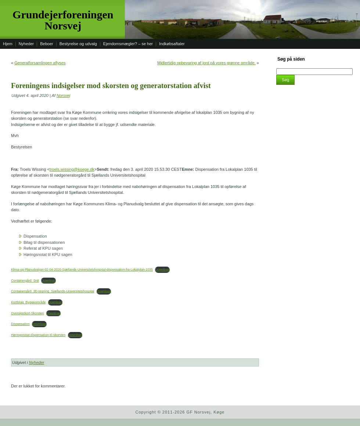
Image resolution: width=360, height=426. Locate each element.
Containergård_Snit (25, 280)
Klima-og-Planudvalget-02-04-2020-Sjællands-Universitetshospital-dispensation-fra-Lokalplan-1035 (82, 269)
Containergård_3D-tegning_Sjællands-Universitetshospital (52, 291)
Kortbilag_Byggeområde (28, 302)
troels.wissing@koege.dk (72, 169)
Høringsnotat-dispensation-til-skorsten (38, 335)
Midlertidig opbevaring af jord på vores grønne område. (206, 63)
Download (162, 269)
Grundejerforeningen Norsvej (62, 20)
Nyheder (36, 362)
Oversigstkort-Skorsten (27, 313)
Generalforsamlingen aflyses (39, 63)
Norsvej (63, 95)
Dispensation (20, 324)
